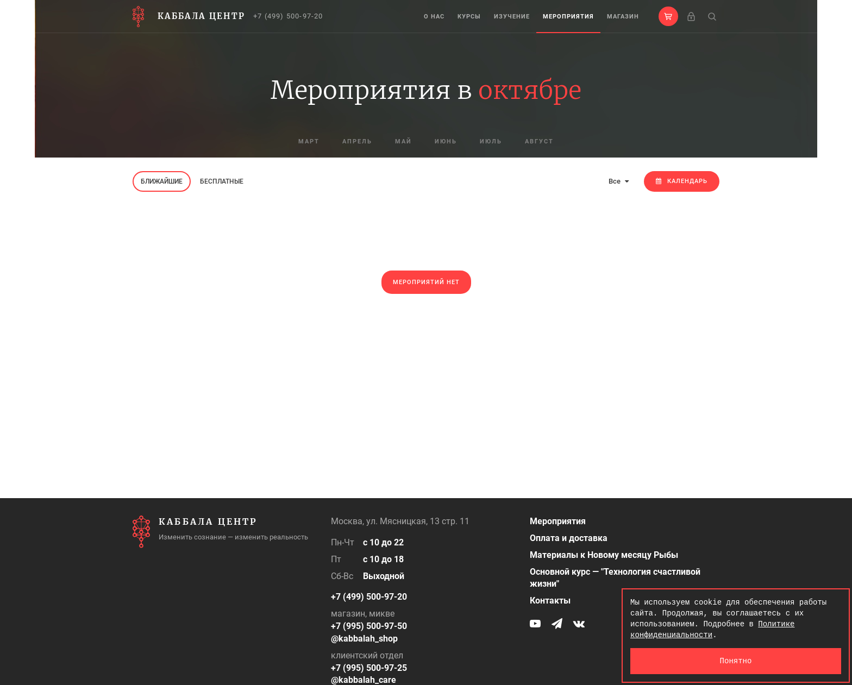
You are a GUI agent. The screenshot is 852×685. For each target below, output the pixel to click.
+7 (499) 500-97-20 (288, 16)
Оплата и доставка (568, 538)
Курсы (469, 16)
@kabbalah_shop (364, 638)
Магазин (623, 16)
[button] (668, 16)
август (539, 141)
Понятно (736, 661)
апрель (357, 141)
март (309, 141)
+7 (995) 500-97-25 (369, 668)
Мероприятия (568, 16)
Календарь (681, 181)
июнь (446, 141)
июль (491, 141)
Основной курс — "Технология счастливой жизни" (615, 578)
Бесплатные (221, 181)
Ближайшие (162, 181)
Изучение (512, 16)
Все (619, 181)
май (403, 141)
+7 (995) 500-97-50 (369, 626)
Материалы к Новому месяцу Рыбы (604, 555)
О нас (434, 16)
